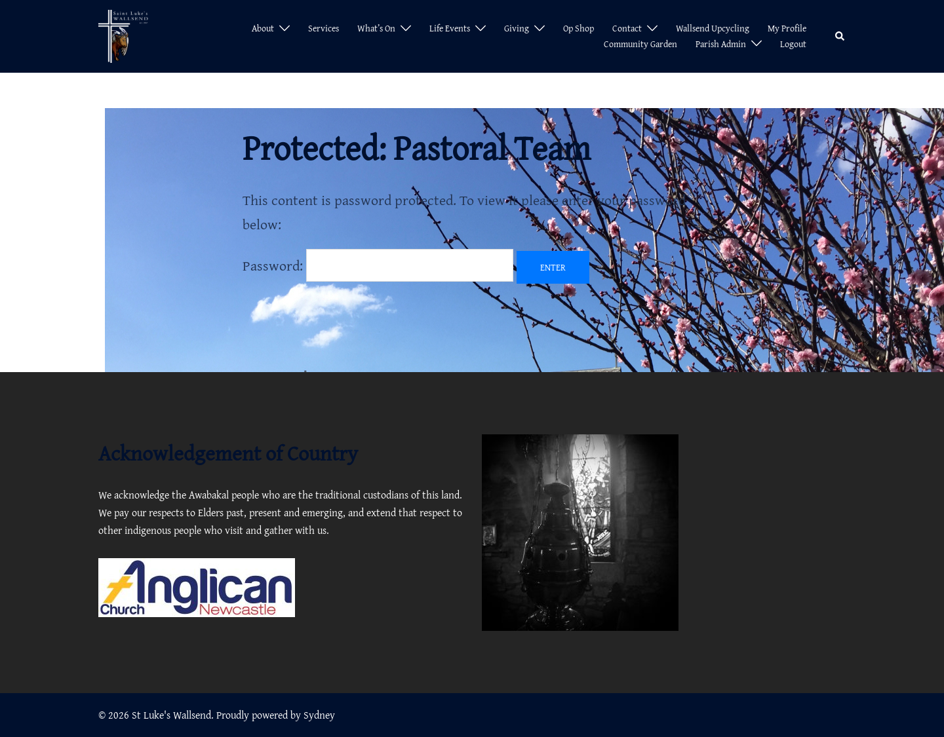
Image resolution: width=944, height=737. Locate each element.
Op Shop (578, 28)
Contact (627, 28)
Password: (378, 265)
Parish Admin (721, 43)
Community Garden (640, 43)
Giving (516, 28)
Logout (793, 43)
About (263, 28)
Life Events (449, 28)
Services (323, 28)
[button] (840, 36)
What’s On (376, 28)
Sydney (319, 715)
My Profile (787, 28)
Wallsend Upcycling (712, 28)
